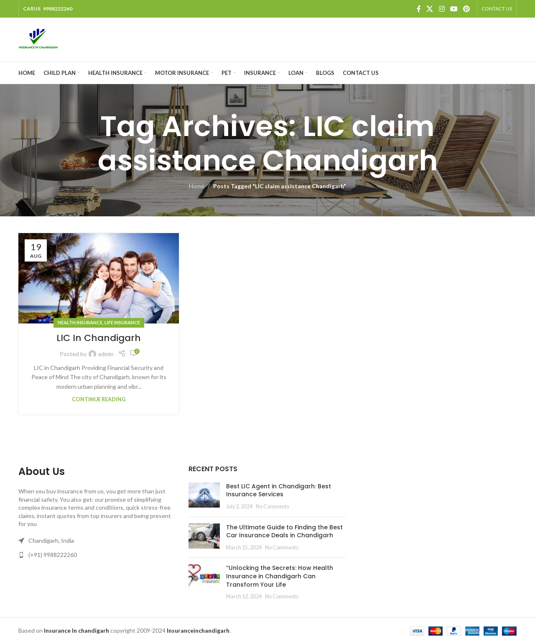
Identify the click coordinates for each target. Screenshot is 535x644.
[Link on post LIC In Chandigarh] (98, 278)
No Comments (272, 506)
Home (196, 186)
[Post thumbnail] (204, 496)
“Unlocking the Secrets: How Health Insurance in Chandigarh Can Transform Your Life (279, 576)
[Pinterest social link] (467, 9)
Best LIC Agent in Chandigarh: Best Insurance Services (278, 490)
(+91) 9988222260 (52, 554)
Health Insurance (80, 322)
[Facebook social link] (419, 9)
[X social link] (430, 9)
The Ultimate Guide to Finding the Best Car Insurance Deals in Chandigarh (284, 531)
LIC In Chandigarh (98, 337)
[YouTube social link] (453, 9)
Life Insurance (122, 322)
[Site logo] (38, 38)
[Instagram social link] (441, 9)
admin (106, 353)
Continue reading (99, 399)
